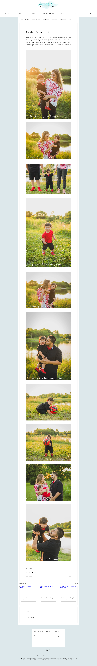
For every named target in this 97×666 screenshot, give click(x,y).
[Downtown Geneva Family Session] (48, 591)
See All (76, 583)
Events (70, 19)
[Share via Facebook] (26, 572)
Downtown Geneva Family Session (47, 598)
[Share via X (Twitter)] (29, 572)
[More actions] (70, 28)
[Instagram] (47, 650)
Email (34, 635)
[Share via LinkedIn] (32, 572)
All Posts (21, 19)
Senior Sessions (54, 19)
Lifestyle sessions (63, 19)
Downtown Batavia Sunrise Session (27, 598)
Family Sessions (46, 19)
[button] (76, 19)
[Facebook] (50, 650)
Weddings (27, 19)
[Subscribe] (60, 636)
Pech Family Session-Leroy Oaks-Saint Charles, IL (68, 598)
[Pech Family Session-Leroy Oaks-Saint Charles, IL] (69, 591)
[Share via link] (35, 572)
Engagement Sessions (36, 19)
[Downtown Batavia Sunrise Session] (28, 591)
